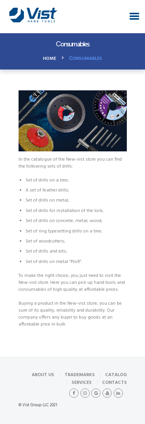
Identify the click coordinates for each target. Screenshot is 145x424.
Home (49, 58)
